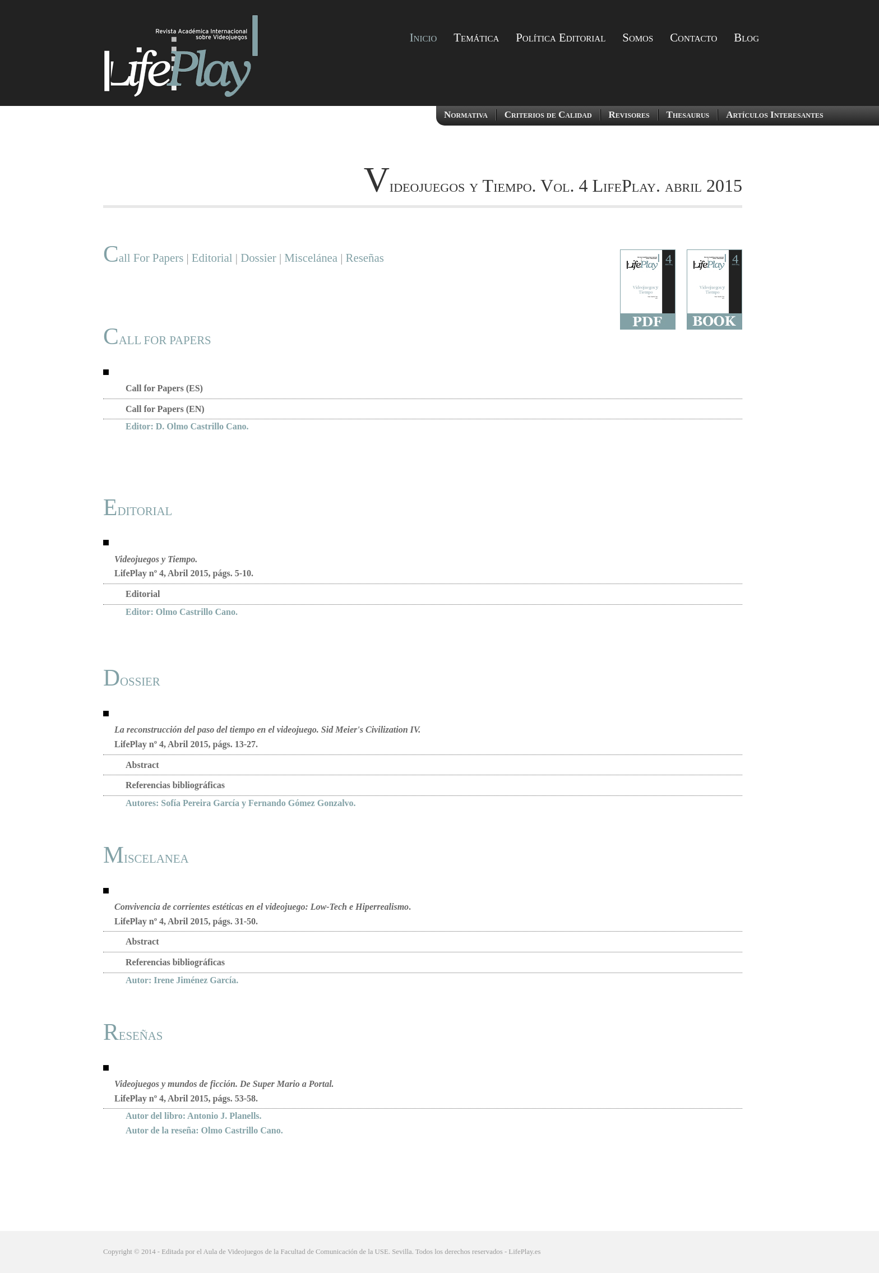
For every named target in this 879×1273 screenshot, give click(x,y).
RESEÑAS (133, 1035)
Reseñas (365, 257)
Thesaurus (688, 114)
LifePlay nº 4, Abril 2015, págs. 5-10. (183, 566)
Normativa (466, 114)
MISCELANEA (146, 858)
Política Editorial (560, 37)
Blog (746, 37)
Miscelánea (309, 257)
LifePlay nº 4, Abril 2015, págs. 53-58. (224, 1091)
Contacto (693, 37)
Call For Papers (143, 257)
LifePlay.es (524, 1252)
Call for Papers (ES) (164, 388)
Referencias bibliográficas (175, 785)
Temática (476, 37)
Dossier (258, 257)
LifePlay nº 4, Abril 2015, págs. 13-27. (267, 737)
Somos (637, 37)
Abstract (142, 765)
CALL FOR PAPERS (157, 340)
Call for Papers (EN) (165, 409)
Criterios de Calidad (548, 114)
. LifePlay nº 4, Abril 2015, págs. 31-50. (262, 914)
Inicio (423, 37)
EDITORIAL (137, 510)
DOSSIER (131, 681)
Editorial (212, 257)
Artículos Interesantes (774, 114)
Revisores (629, 114)
